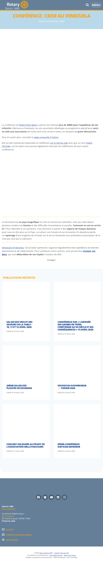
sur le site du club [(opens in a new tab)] (59, 143)
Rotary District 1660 (44, 553)
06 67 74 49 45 (8, 516)
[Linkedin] (58, 497)
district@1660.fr (9, 509)
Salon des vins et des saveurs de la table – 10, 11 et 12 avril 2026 (19, 324)
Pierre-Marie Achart (55, 555)
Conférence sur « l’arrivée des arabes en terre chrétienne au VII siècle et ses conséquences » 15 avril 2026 (75, 325)
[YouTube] (51, 497)
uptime (57, 553)
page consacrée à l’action (46, 137)
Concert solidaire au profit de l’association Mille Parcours (25, 445)
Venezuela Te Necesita (13, 247)
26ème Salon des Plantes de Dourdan (19, 387)
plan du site (66, 553)
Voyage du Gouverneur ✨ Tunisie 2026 (72, 387)
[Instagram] (64, 497)
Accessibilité (12, 539)
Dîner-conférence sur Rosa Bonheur (69, 445)
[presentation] (26, 299)
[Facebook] (38, 497)
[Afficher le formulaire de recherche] (87, 5)
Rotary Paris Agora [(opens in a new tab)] (28, 125)
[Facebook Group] (45, 497)
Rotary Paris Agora (71, 555)
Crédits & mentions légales (19, 534)
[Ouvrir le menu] (96, 5)
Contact (9, 529)
